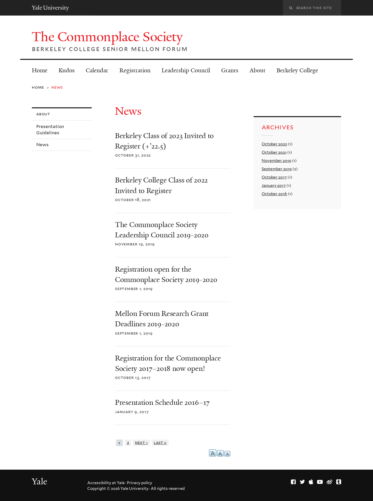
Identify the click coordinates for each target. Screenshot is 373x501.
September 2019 (277, 168)
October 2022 (274, 144)
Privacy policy (139, 483)
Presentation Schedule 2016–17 (162, 402)
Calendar (97, 70)
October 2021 (274, 152)
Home (39, 70)
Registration (134, 70)
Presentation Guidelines (50, 130)
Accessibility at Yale (106, 483)
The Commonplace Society (109, 36)
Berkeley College (297, 70)
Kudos (67, 70)
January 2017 (274, 185)
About (258, 70)
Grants (229, 70)
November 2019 (276, 160)
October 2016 (274, 193)
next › (141, 442)
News (42, 144)
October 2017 (274, 177)
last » (160, 442)
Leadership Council (186, 70)
